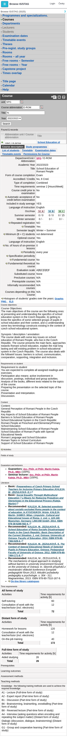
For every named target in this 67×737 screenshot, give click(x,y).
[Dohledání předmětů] (42, 107)
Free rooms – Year (15, 64)
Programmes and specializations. (25, 15)
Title (3, 112)
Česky (61, 3)
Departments (11, 23)
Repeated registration (23, 222)
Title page (9, 81)
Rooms (7, 52)
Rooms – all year (14, 56)
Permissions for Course (36, 154)
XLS (11, 301)
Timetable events (14, 40)
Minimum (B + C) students (20, 234)
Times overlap (12, 73)
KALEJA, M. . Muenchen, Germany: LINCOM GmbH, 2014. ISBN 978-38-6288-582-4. (36, 515)
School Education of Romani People (49, 143)
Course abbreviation (11, 107)
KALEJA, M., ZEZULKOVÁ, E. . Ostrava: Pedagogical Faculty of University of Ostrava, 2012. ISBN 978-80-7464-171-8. (36, 550)
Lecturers (8, 27)
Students (8, 31)
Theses (7, 44)
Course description (12, 146)
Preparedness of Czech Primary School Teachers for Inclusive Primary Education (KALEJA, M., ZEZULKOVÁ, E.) (36, 489)
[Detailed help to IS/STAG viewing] (64, 97)
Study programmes (36, 146)
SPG (38, 158)
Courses (8, 19)
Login (52, 3)
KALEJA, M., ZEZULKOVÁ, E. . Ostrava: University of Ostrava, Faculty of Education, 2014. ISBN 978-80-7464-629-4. (36, 533)
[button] (4, 4)
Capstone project (14, 68)
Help (6, 89)
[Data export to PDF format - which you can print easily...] (54, 97)
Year (3, 118)
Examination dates (15, 35)
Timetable (27, 150)
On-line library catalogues (25, 581)
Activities (7, 449)
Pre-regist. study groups (19, 48)
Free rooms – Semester (18, 60)
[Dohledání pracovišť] (22, 102)
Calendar (9, 85)
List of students (10, 150)
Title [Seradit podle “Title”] (39, 135)
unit (3, 102)
